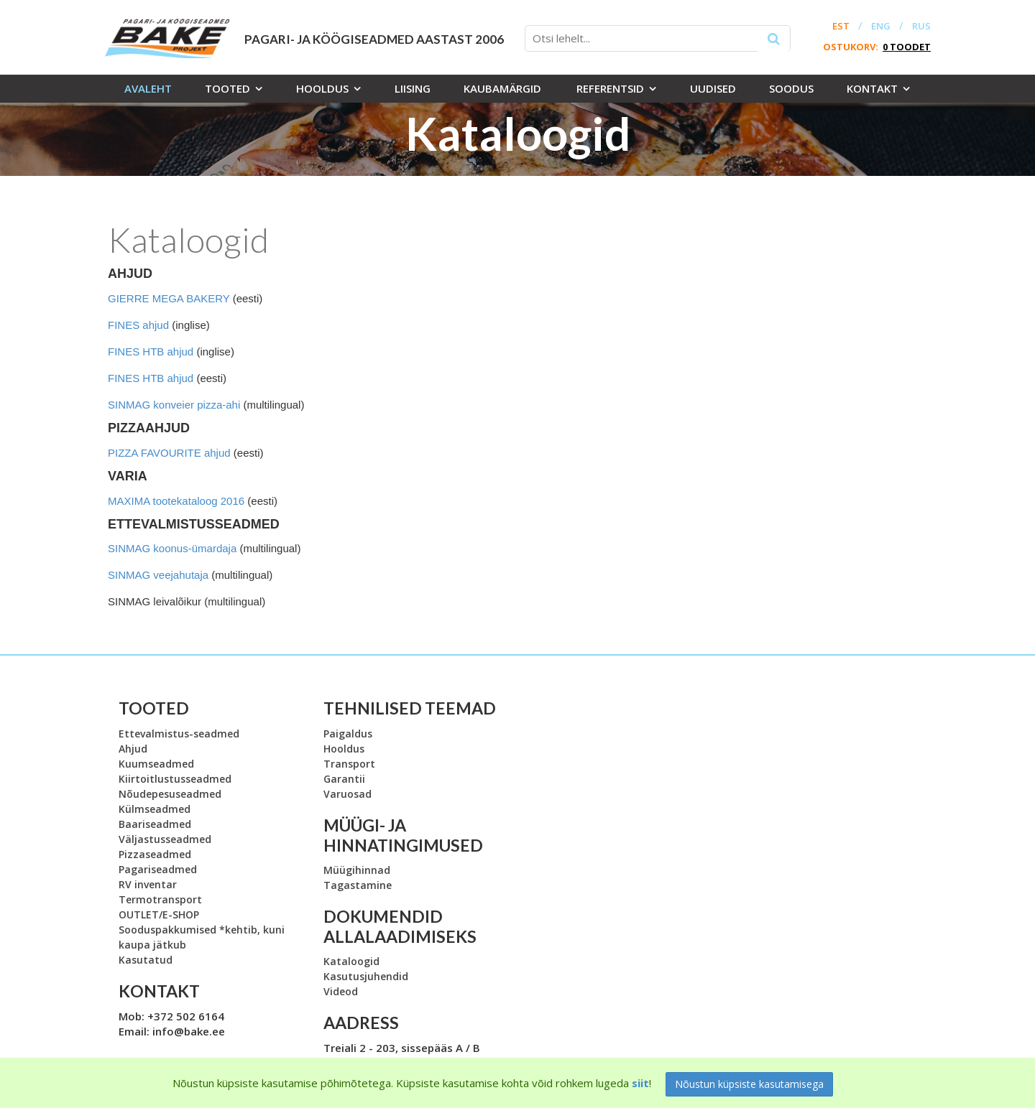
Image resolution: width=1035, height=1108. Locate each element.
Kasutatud (145, 960)
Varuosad (347, 794)
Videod (340, 991)
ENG (881, 26)
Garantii (344, 779)
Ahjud (133, 748)
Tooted (227, 88)
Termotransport (160, 899)
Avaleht (148, 88)
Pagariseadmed (158, 869)
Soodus (791, 88)
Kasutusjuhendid (365, 976)
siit (640, 1083)
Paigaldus (347, 733)
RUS (921, 26)
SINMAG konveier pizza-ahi (174, 405)
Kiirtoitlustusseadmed (175, 779)
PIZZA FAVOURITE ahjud (169, 453)
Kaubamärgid (502, 88)
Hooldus (322, 88)
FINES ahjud (138, 325)
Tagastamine (357, 885)
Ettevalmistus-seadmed (179, 733)
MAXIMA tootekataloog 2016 (176, 501)
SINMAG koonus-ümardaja (172, 548)
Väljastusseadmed (165, 839)
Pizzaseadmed (155, 854)
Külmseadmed (154, 809)
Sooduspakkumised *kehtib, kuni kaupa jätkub (202, 937)
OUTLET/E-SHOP (159, 914)
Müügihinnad (356, 870)
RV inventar (148, 884)
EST (841, 26)
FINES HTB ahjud (150, 351)
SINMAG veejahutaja (158, 575)
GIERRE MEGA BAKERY (169, 298)
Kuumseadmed (156, 764)
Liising (413, 88)
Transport (349, 764)
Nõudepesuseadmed (170, 794)
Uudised (713, 88)
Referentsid (610, 88)
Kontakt (872, 88)
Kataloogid (351, 961)
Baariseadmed (155, 824)
